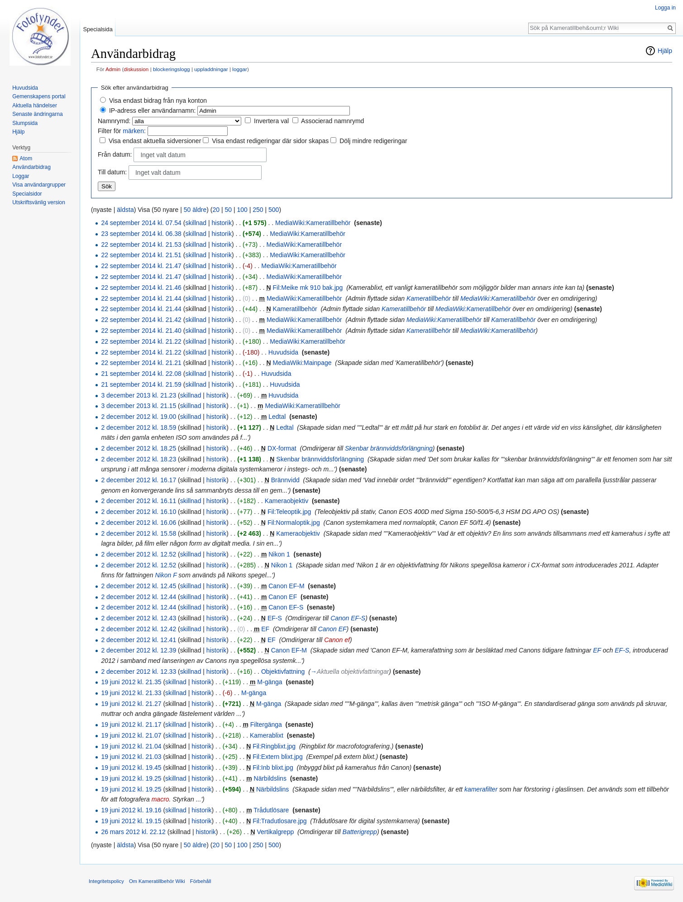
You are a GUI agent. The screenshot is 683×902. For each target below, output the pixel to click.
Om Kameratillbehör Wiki (157, 881)
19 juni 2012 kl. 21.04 (131, 746)
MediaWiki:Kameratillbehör (313, 222)
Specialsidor (27, 194)
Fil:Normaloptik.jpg (293, 522)
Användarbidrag (31, 167)
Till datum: (112, 172)
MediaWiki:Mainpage (302, 362)
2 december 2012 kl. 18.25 (138, 448)
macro (160, 799)
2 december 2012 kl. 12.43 (138, 618)
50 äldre (195, 209)
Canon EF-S (285, 607)
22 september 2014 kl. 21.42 (141, 319)
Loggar (20, 176)
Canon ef (337, 639)
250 (258, 209)
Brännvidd (285, 480)
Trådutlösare (271, 810)
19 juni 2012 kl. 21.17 (131, 724)
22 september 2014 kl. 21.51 (141, 255)
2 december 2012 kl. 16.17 (138, 480)
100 (242, 209)
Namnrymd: (114, 121)
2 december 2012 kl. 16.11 (138, 500)
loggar (239, 69)
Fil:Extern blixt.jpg (277, 756)
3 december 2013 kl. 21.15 (138, 405)
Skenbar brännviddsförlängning (389, 448)
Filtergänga (266, 724)
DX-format (281, 448)
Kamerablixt (266, 735)
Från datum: (115, 154)
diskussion (136, 69)
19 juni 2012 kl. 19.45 (131, 767)
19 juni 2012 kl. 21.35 (131, 682)
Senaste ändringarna (37, 114)
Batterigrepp (360, 831)
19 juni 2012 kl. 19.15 (131, 821)
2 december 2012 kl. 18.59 (138, 427)
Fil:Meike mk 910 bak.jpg (308, 287)
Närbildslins (270, 778)
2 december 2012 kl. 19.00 (138, 416)
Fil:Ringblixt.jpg (274, 746)
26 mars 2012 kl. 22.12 (133, 831)
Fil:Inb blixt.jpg (273, 767)
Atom (25, 158)
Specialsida (97, 29)
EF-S (274, 618)
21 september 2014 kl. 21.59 (141, 384)
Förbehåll (200, 881)
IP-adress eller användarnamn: (152, 110)
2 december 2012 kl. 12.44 (138, 596)
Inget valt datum (163, 154)
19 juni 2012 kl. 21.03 (131, 756)
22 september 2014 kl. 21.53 (141, 244)
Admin (112, 69)
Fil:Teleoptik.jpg (289, 511)
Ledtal (277, 416)
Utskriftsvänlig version (38, 202)
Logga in (665, 8)
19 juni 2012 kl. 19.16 (131, 810)
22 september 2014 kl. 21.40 (141, 330)
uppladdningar (211, 69)
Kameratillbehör (428, 298)
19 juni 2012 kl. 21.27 (131, 703)
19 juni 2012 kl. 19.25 (131, 778)
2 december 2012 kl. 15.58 (138, 533)
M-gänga (269, 682)
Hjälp (665, 50)
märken (133, 130)
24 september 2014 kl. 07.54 (141, 222)
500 (273, 209)
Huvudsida (283, 352)
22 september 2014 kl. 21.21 (141, 362)
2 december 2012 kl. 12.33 (138, 671)
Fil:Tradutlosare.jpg (279, 821)
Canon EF (282, 596)
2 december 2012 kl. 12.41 (138, 639)
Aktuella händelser (34, 105)
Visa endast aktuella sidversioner (155, 140)
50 (228, 209)
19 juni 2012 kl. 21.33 (131, 692)
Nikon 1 (279, 554)
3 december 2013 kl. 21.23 (138, 395)
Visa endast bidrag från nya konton (158, 100)
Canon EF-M (286, 586)
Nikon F (166, 575)
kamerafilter (480, 789)
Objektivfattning (283, 671)
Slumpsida (25, 123)
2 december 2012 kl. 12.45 (138, 586)
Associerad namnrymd (332, 121)
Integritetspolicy (106, 881)
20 (216, 209)
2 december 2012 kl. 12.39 (138, 650)
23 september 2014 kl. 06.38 (141, 233)
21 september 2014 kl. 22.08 (141, 373)
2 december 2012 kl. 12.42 (138, 629)
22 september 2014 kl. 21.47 (141, 265)
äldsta (125, 209)
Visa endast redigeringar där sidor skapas (270, 140)
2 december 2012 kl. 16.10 (138, 511)
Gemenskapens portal (38, 96)
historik (222, 222)
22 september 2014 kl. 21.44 (141, 298)
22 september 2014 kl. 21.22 (141, 341)
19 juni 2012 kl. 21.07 (131, 735)
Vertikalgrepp (275, 831)
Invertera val (271, 121)
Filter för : (122, 130)
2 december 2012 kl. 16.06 (138, 522)
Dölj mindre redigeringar (373, 140)
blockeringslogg (171, 69)
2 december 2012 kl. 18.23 (138, 459)
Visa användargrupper (39, 185)
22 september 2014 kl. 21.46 (141, 287)
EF (265, 629)
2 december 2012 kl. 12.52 (138, 554)
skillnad (195, 222)
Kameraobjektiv (287, 500)
